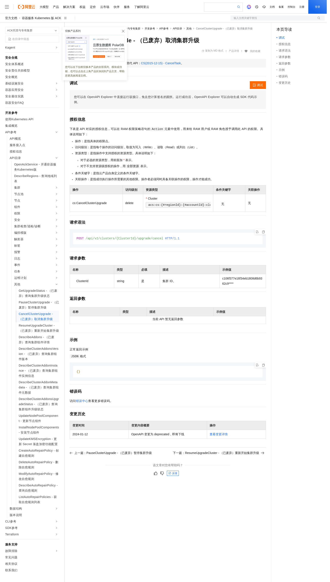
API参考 (164, 28)
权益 (83, 7)
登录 (317, 6)
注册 (301, 6)
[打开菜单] (7, 7)
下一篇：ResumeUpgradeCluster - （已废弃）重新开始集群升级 (218, 453)
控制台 (291, 6)
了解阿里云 (141, 7)
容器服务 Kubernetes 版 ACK (41, 18)
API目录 (177, 28)
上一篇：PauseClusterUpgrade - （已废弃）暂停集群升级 (111, 453)
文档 (272, 6)
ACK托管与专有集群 (128, 28)
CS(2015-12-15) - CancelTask (161, 63)
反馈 (172, 473)
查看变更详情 (219, 434)
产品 (56, 7)
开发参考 (150, 28)
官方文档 (11, 18)
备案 (281, 6)
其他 (189, 28)
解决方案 (69, 7)
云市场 (104, 7)
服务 (127, 7)
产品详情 (234, 50)
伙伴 (117, 7)
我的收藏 (255, 51)
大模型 (44, 7)
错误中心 (82, 401)
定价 (93, 7)
